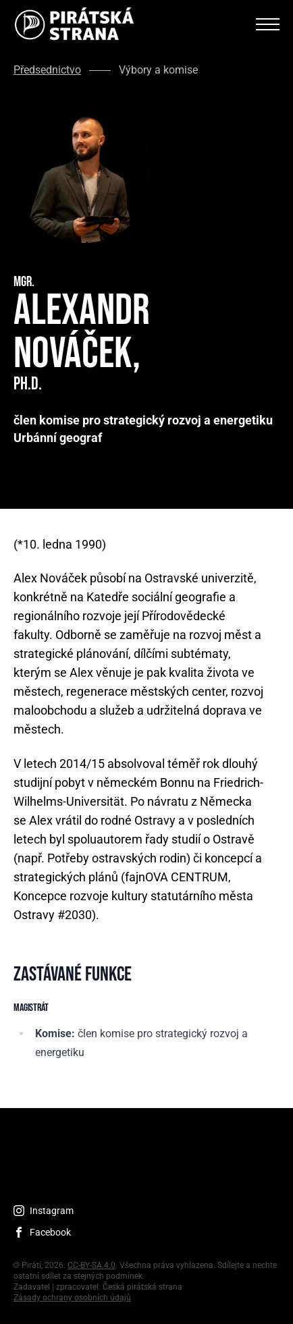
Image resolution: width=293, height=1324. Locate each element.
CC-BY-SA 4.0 (91, 1265)
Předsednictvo (47, 70)
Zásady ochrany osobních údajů (72, 1297)
